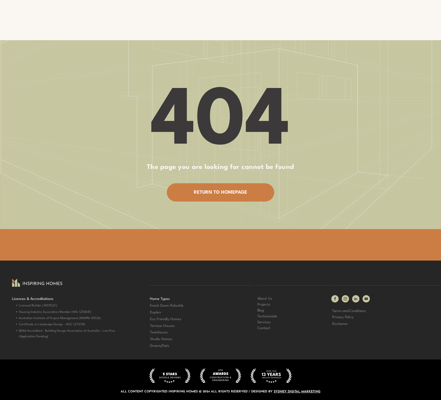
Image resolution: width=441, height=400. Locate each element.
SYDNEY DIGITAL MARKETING (297, 391)
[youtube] (366, 299)
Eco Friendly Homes (165, 319)
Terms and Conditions (349, 311)
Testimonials (267, 316)
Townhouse (159, 332)
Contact (263, 328)
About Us (264, 298)
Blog (260, 310)
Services (264, 322)
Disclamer (340, 324)
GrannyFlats (159, 346)
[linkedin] (355, 299)
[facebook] (335, 299)
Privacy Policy (343, 317)
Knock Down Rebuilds (167, 306)
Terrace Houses (162, 326)
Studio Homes (161, 339)
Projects (263, 304)
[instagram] (345, 299)
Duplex (155, 312)
